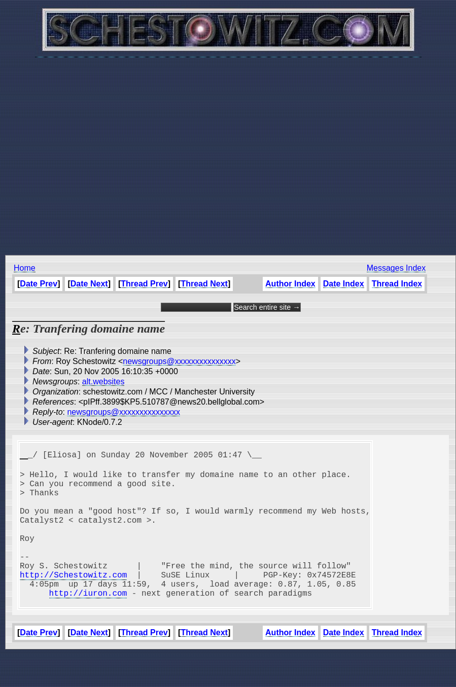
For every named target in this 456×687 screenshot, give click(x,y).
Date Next (89, 283)
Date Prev (38, 283)
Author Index (290, 283)
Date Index (343, 283)
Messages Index (396, 268)
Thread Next (204, 283)
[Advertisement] (225, 151)
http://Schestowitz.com (73, 600)
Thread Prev (144, 283)
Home (25, 268)
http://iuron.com (88, 623)
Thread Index (397, 283)
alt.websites (103, 381)
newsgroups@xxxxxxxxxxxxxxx (179, 361)
